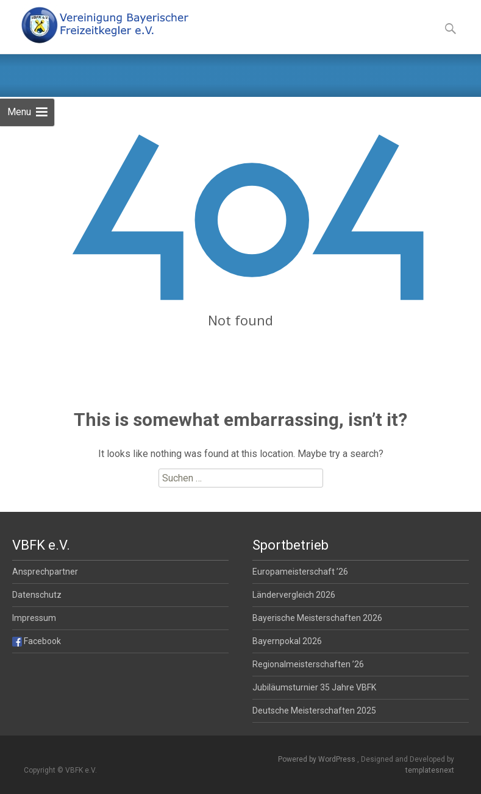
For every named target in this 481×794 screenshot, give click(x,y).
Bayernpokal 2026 (287, 641)
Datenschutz (37, 595)
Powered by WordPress (317, 759)
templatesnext (429, 770)
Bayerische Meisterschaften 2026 (317, 618)
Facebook (36, 641)
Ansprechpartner (45, 571)
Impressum (34, 618)
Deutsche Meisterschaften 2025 (314, 710)
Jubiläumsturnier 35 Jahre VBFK (314, 687)
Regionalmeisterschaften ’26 (308, 664)
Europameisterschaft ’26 (300, 571)
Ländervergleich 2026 (293, 595)
